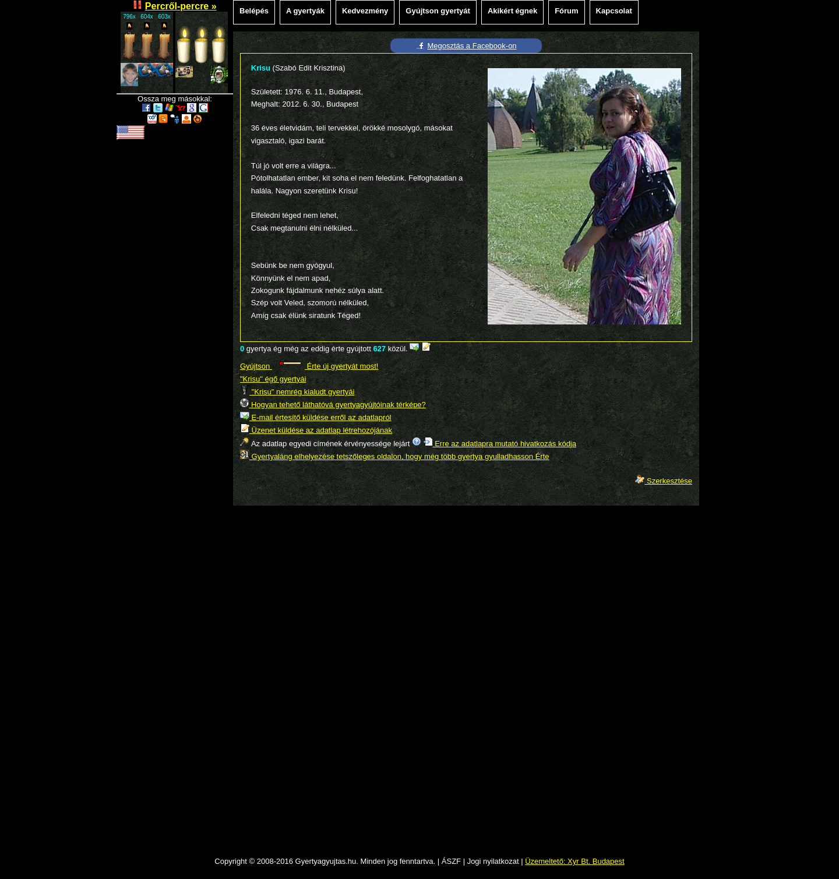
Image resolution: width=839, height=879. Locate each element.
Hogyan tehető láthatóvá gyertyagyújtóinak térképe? (333, 404)
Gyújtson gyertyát (438, 10)
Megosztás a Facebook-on (471, 45)
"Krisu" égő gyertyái (273, 379)
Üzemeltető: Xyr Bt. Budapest (575, 861)
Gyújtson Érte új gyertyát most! (309, 366)
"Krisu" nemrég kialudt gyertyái (297, 391)
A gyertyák (305, 10)
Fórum (566, 10)
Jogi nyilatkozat (493, 861)
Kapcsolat (614, 10)
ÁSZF (451, 861)
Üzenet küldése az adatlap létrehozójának (316, 430)
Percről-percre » (181, 6)
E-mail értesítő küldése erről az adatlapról (316, 417)
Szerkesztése (663, 480)
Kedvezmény (365, 10)
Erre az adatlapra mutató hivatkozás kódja (500, 443)
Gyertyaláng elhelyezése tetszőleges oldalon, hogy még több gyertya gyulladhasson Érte (394, 456)
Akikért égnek (512, 10)
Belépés (254, 10)
